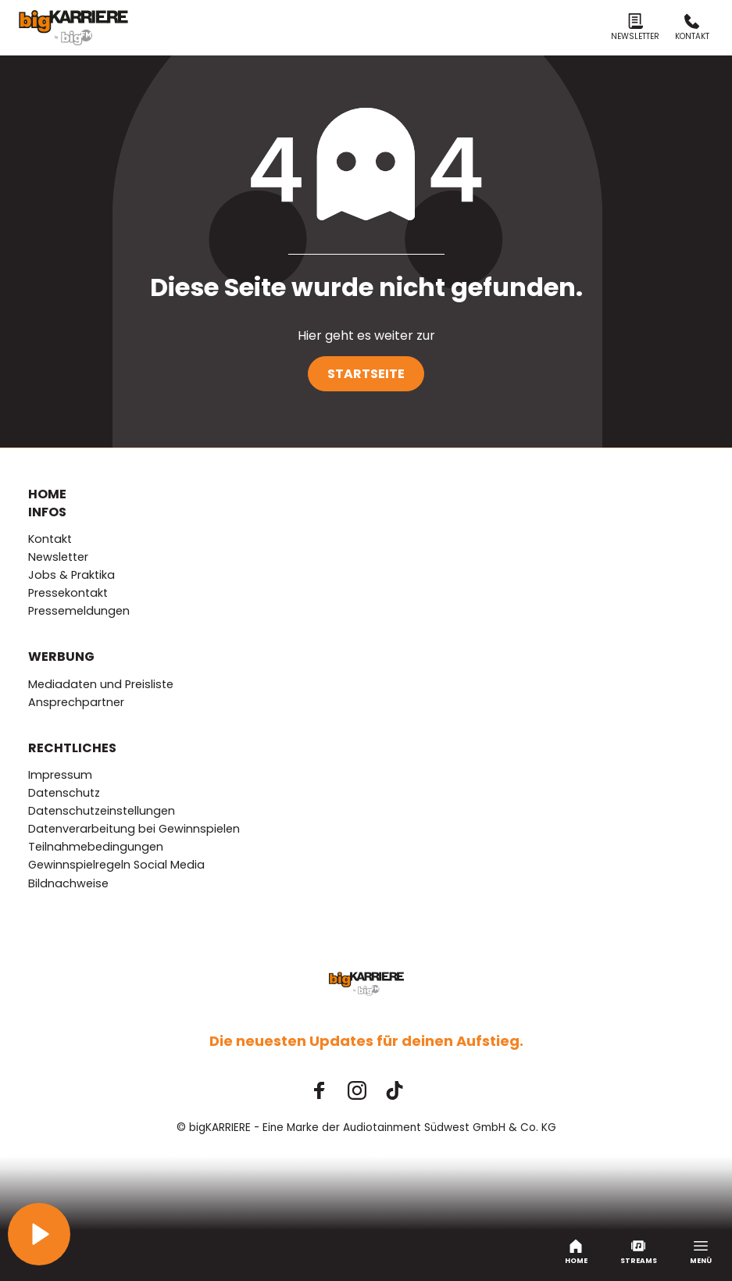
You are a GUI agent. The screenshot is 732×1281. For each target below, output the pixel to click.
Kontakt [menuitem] (50, 539)
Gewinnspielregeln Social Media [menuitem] (116, 864)
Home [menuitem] (47, 494)
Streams (638, 1252)
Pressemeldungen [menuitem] (79, 611)
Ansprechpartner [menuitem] (76, 702)
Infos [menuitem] (47, 512)
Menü (701, 1252)
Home (576, 1252)
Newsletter (635, 27)
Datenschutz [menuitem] (64, 793)
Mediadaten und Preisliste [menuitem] (100, 684)
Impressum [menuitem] (60, 775)
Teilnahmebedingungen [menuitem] (95, 847)
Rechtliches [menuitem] (72, 748)
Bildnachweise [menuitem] (68, 883)
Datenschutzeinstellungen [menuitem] (101, 811)
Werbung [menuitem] (61, 656)
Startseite (366, 374)
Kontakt (692, 27)
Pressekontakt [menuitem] (68, 593)
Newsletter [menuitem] (58, 557)
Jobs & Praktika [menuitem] (71, 575)
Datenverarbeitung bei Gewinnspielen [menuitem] (134, 829)
